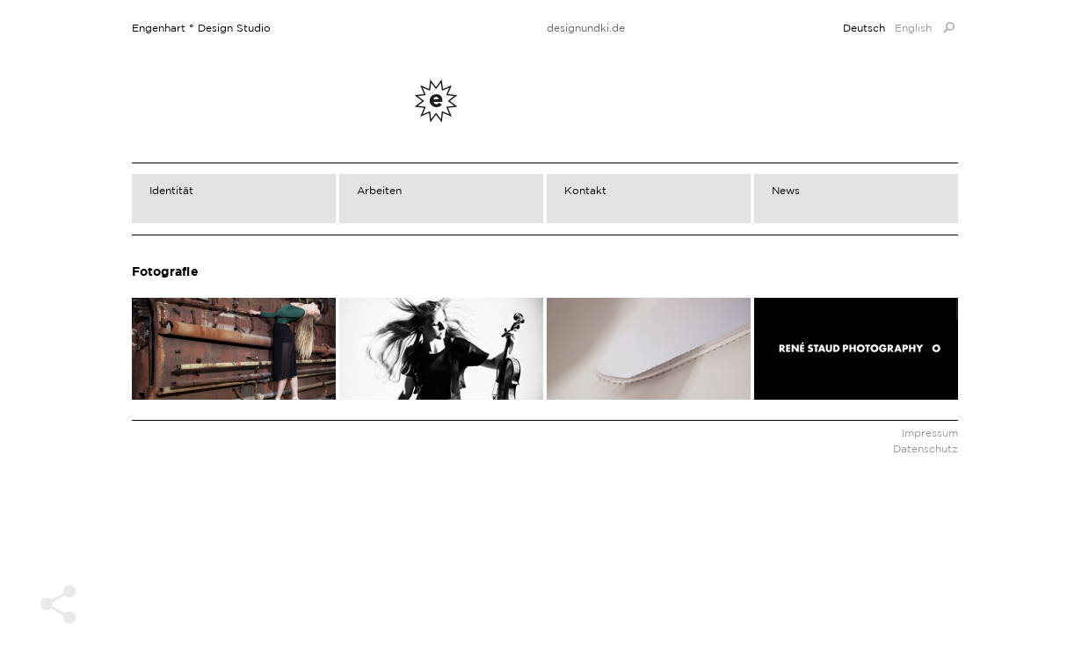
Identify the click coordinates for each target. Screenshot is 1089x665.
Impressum (930, 432)
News (786, 190)
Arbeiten (379, 190)
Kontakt (585, 190)
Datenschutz (925, 448)
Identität (171, 190)
